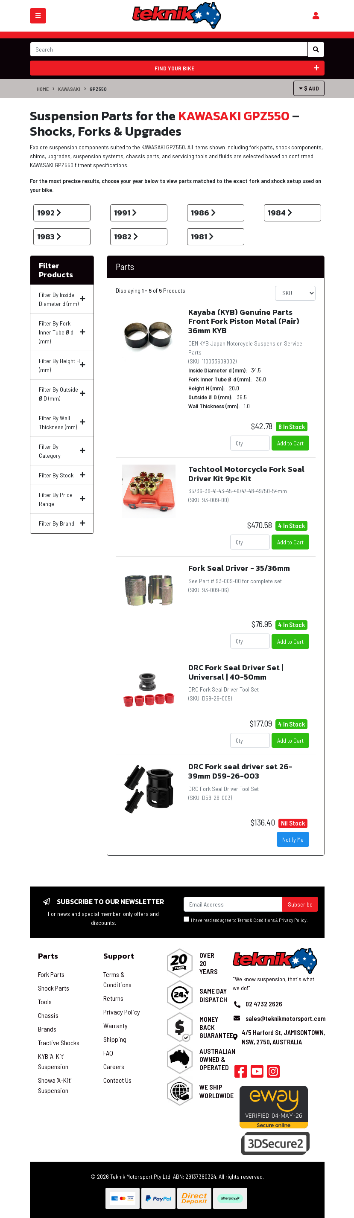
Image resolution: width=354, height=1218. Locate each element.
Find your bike (237, 68)
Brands (47, 1029)
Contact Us (117, 1080)
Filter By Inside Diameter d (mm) (62, 299)
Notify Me (293, 839)
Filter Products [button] (56, 270)
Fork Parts (51, 974)
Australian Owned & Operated (217, 1059)
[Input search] (169, 49)
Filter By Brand (62, 523)
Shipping (114, 1039)
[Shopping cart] (316, 16)
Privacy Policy (293, 920)
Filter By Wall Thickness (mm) (62, 422)
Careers (113, 1066)
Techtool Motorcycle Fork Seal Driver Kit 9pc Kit (246, 473)
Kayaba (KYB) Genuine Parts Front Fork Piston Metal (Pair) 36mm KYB (243, 321)
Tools (45, 1001)
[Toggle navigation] (38, 15)
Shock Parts (53, 988)
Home (43, 89)
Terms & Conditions (256, 920)
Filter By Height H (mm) (62, 365)
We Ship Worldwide (216, 1091)
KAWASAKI (69, 89)
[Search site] (316, 49)
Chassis (48, 1015)
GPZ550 (98, 89)
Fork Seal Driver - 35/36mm (239, 568)
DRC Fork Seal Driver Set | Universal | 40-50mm (236, 672)
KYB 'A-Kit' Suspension (53, 1061)
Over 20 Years (208, 963)
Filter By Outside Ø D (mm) (62, 394)
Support (118, 956)
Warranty (115, 1025)
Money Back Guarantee (216, 1027)
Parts (125, 266)
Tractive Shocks (58, 1042)
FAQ (108, 1053)
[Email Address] (233, 904)
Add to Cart (290, 443)
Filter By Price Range (62, 499)
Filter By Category (62, 451)
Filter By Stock (62, 475)
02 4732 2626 (264, 1004)
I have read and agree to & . (246, 919)
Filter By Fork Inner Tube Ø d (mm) (62, 332)
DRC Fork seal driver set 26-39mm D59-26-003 (240, 771)
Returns (113, 998)
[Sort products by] (295, 293)
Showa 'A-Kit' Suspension (54, 1085)
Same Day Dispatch (213, 995)
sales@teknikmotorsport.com (285, 1018)
